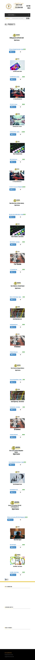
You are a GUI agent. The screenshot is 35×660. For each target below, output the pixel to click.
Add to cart (12, 51)
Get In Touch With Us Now (8, 652)
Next (6, 579)
